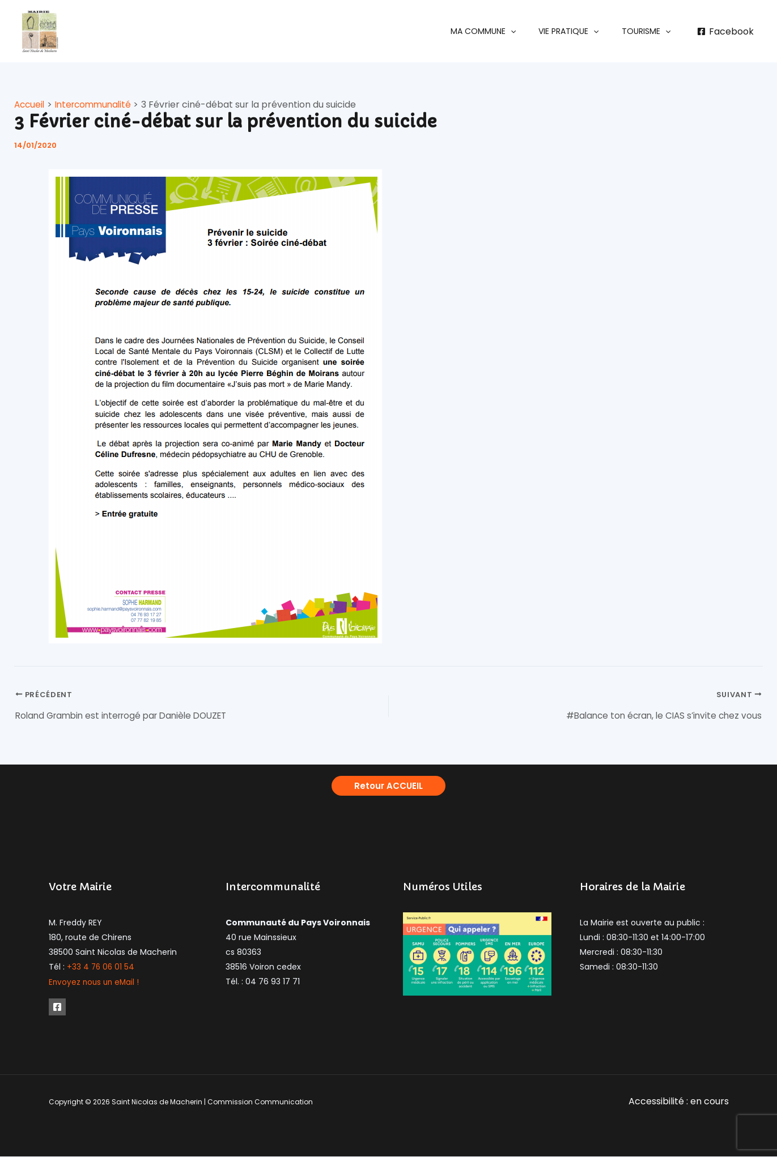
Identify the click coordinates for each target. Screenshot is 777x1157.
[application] (528, 31)
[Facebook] (725, 31)
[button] (500, 31)
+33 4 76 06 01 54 (101, 969)
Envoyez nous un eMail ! (95, 983)
